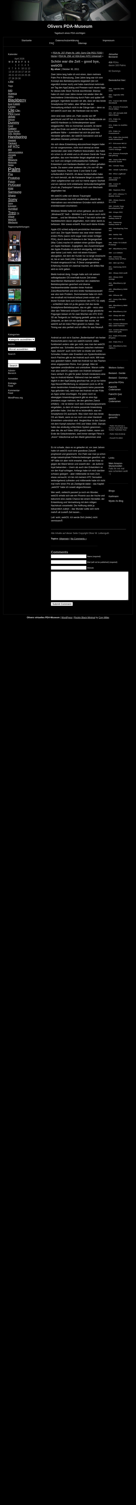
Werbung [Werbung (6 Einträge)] (13, 222)
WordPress (66, 623)
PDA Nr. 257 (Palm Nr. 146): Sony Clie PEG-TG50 (77, 53)
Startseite (27, 40)
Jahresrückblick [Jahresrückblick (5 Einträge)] (15, 152)
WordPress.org (15, 397)
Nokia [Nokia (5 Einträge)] (10, 165)
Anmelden (13, 378)
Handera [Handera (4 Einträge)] (16, 133)
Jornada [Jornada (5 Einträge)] (12, 155)
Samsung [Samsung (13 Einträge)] (14, 192)
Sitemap (82, 43)
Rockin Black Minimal (84, 623)
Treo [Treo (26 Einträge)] (12, 212)
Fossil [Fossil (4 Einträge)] (10, 126)
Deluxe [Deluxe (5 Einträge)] (11, 119)
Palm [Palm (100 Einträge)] (14, 169)
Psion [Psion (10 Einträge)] (11, 181)
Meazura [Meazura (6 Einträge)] (12, 159)
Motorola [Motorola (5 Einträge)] (12, 162)
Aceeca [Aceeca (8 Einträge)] (12, 93)
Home (54, 56)
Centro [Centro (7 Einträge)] (11, 106)
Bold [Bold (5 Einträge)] (10, 104)
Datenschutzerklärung (67, 40)
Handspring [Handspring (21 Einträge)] (17, 137)
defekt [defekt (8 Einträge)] (11, 116)
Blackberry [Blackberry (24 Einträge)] (17, 100)
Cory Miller (104, 623)
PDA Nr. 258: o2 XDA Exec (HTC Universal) (80, 56)
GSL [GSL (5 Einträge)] (10, 133)
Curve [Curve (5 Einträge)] (17, 114)
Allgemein (64, 538)
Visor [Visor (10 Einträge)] (11, 216)
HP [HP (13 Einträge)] (10, 146)
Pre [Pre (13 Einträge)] (10, 174)
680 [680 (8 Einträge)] (10, 90)
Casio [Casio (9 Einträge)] (16, 103)
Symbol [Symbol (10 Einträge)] (13, 208)
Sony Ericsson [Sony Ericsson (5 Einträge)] (12, 204)
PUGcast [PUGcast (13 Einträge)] (14, 185)
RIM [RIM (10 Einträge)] (10, 188)
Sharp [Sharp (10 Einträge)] (11, 195)
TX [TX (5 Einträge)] (17, 213)
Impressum (108, 40)
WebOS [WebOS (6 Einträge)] (12, 219)
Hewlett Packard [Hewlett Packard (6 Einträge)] (12, 142)
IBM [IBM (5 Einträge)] (10, 149)
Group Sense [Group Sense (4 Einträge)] (14, 131)
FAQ (51, 43)
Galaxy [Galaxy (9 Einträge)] (12, 128)
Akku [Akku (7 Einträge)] (10, 96)
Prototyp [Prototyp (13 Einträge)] (14, 178)
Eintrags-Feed (12, 384)
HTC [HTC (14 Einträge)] (16, 146)
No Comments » (79, 538)
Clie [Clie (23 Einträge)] (11, 110)
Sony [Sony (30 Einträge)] (12, 199)
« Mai (10, 81)
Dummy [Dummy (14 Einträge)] (13, 122)
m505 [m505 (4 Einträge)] (10, 157)
